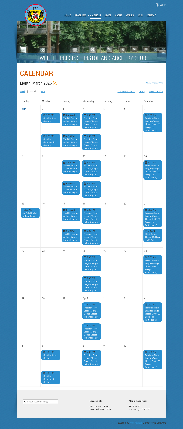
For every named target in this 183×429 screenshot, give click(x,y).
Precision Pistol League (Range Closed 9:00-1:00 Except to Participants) (152, 124)
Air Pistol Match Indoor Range (30, 214)
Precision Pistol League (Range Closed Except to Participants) (91, 123)
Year (43, 91)
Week (22, 91)
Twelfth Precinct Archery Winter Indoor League (70, 121)
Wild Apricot (136, 422)
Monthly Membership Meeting (49, 142)
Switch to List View (154, 82)
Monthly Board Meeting (50, 120)
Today (142, 91)
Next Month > (156, 91)
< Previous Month (126, 91)
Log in (163, 4)
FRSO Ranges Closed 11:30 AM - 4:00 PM (152, 236)
